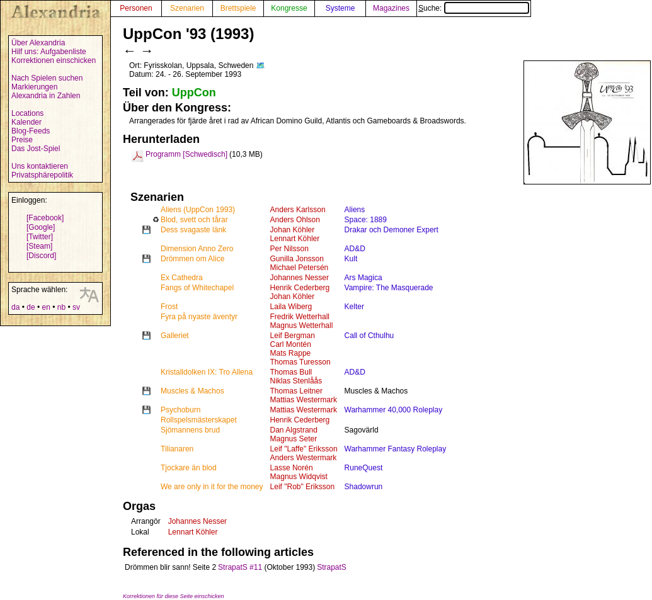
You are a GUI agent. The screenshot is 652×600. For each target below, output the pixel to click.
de (30, 307)
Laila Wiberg (291, 306)
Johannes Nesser (299, 277)
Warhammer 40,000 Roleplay (394, 409)
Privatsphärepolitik (42, 175)
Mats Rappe (290, 353)
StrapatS (331, 567)
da (15, 307)
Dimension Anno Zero (197, 248)
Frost (169, 306)
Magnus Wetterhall (301, 325)
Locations (27, 113)
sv (76, 307)
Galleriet (175, 335)
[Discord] (41, 255)
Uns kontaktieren (39, 166)
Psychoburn (180, 409)
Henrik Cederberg (300, 287)
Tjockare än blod (189, 467)
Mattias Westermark (303, 399)
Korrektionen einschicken (53, 60)
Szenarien (187, 8)
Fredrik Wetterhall (299, 316)
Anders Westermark (303, 457)
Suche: (473, 8)
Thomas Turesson (300, 362)
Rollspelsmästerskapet (199, 420)
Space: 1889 (366, 219)
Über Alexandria (38, 42)
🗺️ (260, 65)
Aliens (355, 209)
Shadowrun (364, 486)
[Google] (40, 227)
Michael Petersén (299, 267)
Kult (351, 258)
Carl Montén (290, 344)
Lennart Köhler (295, 238)
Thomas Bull (291, 372)
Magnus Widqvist (299, 476)
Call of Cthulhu (369, 335)
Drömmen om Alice (192, 258)
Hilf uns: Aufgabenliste (48, 51)
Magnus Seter (293, 438)
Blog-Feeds (30, 131)
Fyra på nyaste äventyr (199, 316)
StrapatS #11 (240, 567)
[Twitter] (39, 236)
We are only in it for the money (212, 486)
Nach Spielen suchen (47, 78)
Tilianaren (177, 448)
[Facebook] (45, 217)
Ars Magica (363, 277)
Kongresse (289, 8)
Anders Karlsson (298, 209)
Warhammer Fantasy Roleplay (396, 448)
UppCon (194, 92)
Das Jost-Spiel (35, 148)
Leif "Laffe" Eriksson (304, 448)
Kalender (26, 122)
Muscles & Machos (192, 391)
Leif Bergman (292, 335)
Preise (22, 139)
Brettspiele (238, 8)
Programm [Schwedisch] (186, 154)
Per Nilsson (289, 248)
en (46, 307)
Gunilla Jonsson (297, 258)
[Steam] (39, 246)
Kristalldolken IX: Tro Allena (207, 372)
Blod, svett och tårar (194, 219)
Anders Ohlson (295, 219)
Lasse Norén (291, 467)
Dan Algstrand (293, 430)
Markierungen (34, 86)
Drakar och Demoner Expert (391, 229)
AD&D (355, 248)
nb (61, 307)
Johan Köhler (292, 229)
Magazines (391, 8)
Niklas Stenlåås (296, 380)
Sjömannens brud (190, 430)
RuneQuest (364, 467)
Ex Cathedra (182, 277)
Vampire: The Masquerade (389, 287)
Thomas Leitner (296, 391)
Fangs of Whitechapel (197, 287)
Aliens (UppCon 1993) (198, 209)
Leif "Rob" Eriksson (302, 486)
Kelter (354, 306)
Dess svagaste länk (193, 229)
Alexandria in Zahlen (45, 95)
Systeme (340, 8)
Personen (136, 8)
